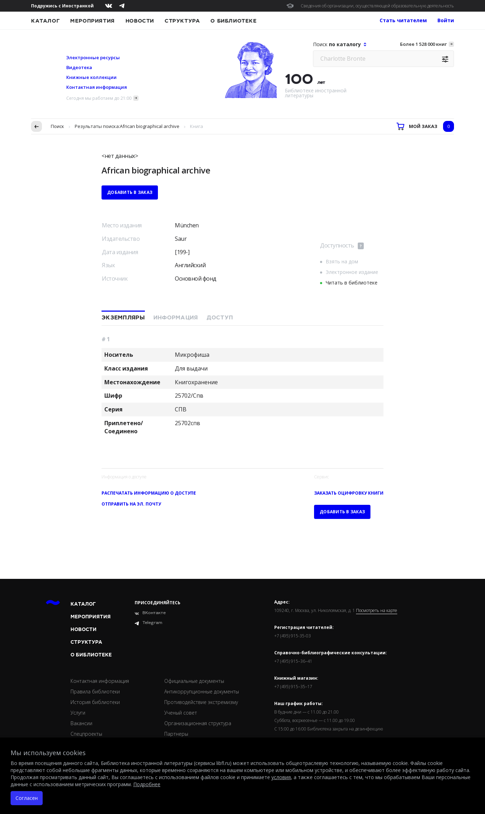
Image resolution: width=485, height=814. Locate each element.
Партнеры (176, 733)
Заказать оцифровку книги (348, 493)
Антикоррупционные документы (201, 691)
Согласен (27, 798)
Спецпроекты (86, 733)
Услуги (77, 712)
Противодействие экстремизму (201, 702)
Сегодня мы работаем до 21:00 (98, 98)
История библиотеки (95, 702)
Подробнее (146, 784)
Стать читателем (403, 20)
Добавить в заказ (129, 192)
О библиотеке (233, 20)
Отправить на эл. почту (131, 504)
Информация (175, 318)
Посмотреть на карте (376, 610)
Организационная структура (197, 723)
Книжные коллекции (91, 77)
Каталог (45, 20)
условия (281, 777)
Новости (139, 20)
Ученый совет (180, 712)
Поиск (57, 126)
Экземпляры (123, 318)
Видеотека (79, 67)
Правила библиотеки (95, 691)
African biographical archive (149, 126)
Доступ (220, 318)
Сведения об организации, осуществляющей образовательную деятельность (377, 6)
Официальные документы (194, 681)
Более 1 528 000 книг (423, 44)
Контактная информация (96, 87)
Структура (182, 20)
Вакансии (81, 723)
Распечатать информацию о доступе (149, 493)
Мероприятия (92, 20)
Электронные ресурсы (93, 57)
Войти (445, 20)
